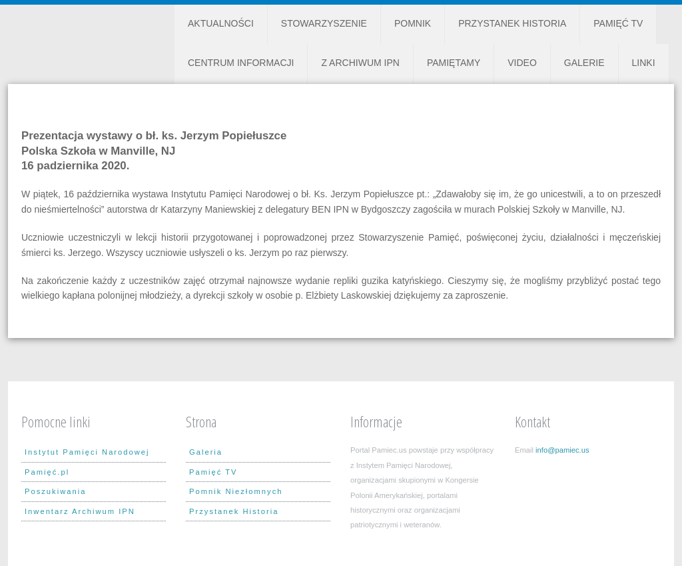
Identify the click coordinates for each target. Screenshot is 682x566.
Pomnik (412, 23)
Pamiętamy (453, 62)
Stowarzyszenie (324, 23)
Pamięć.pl (47, 472)
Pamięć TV (618, 23)
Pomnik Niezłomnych (235, 491)
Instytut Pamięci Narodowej (87, 452)
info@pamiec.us (562, 450)
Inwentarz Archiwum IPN (80, 511)
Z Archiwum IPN (360, 62)
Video (522, 62)
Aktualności (221, 23)
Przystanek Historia (512, 23)
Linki (643, 62)
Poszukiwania (55, 491)
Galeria (205, 452)
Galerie (584, 62)
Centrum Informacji (241, 62)
